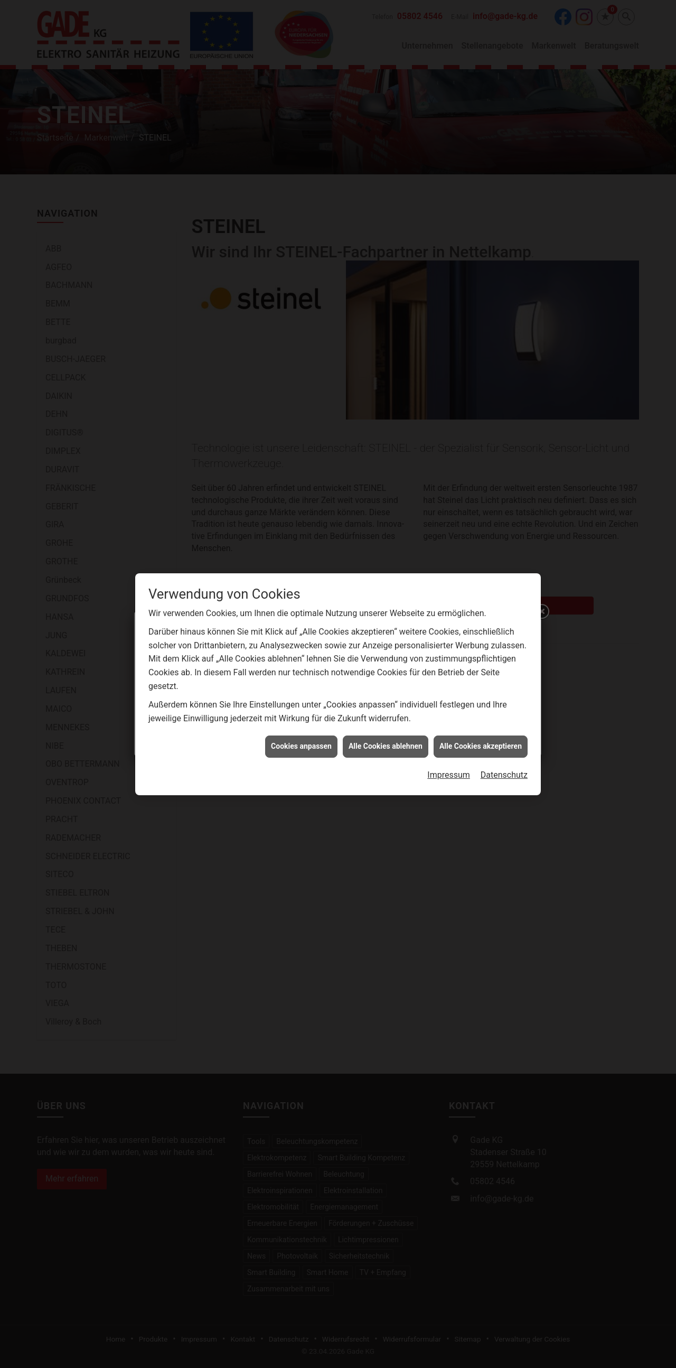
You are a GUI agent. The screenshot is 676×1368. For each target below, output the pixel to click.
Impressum (448, 630)
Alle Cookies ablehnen (385, 601)
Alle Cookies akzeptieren (480, 601)
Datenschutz (504, 630)
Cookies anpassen (301, 601)
